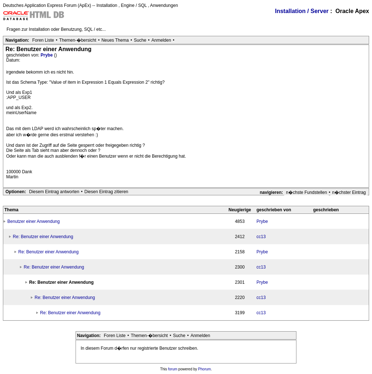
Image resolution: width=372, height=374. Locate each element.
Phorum (204, 369)
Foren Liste (43, 40)
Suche (140, 40)
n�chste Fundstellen (306, 192)
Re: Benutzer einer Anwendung (43, 236)
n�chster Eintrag (349, 192)
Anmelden (161, 40)
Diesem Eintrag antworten (54, 191)
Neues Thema (115, 40)
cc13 (261, 236)
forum (173, 369)
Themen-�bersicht (77, 40)
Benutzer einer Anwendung (33, 221)
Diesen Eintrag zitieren (106, 191)
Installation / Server (302, 11)
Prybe (47, 55)
